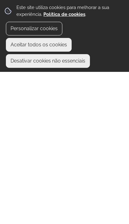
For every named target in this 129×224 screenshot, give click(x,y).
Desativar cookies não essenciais (48, 61)
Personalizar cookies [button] (34, 28)
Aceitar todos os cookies (39, 45)
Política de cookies (64, 14)
